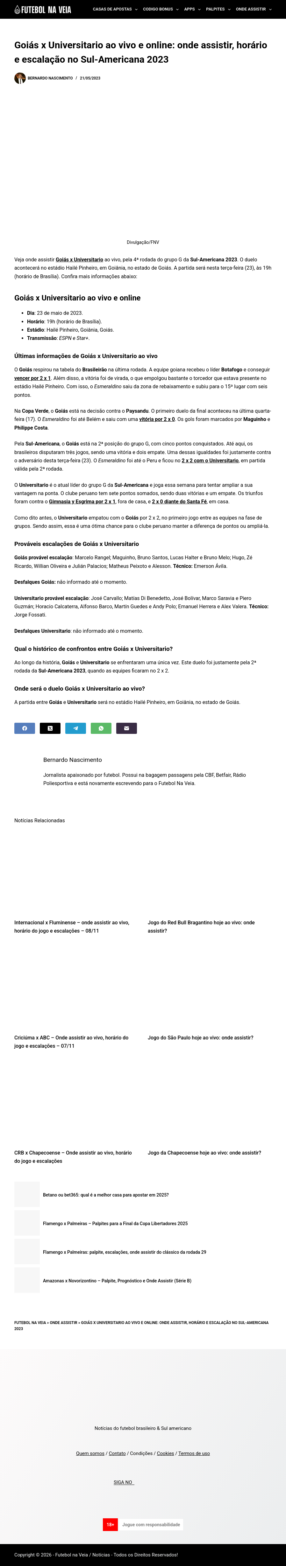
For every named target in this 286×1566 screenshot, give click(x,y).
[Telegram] (75, 728)
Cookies (165, 1453)
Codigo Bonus (162, 9)
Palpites (219, 9)
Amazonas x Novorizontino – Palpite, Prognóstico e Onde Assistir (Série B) (117, 1280)
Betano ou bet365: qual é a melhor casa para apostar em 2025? (106, 1194)
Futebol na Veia (30, 1323)
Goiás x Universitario (79, 260)
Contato (117, 1453)
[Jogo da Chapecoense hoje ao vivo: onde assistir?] (210, 1101)
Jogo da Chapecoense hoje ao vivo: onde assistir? (204, 1153)
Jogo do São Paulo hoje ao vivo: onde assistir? (200, 1038)
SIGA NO (124, 1483)
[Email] (126, 728)
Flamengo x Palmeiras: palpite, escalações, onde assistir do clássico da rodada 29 (124, 1252)
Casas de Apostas (116, 9)
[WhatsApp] (101, 728)
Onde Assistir (254, 9)
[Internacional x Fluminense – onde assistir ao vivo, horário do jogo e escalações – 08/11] (76, 871)
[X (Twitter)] (50, 728)
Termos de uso (194, 1453)
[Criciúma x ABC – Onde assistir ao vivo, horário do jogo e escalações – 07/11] (76, 986)
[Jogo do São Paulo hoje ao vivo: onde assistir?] (210, 986)
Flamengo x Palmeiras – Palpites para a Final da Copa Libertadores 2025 (115, 1223)
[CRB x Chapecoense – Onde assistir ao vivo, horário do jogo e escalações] (76, 1101)
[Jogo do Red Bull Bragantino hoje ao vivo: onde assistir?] (210, 871)
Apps (193, 9)
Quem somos (90, 1453)
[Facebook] (24, 728)
